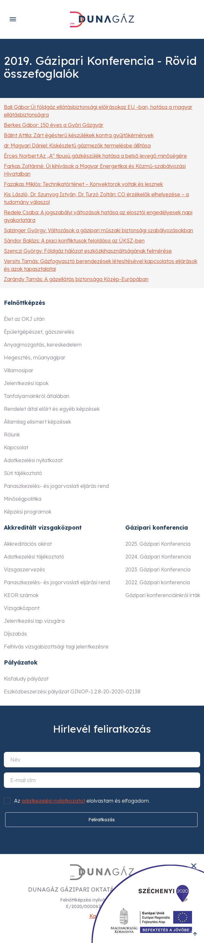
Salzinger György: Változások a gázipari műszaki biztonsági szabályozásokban (98, 230)
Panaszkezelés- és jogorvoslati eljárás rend (56, 486)
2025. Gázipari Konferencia (158, 544)
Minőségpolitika (22, 499)
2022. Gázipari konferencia (157, 582)
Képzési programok (27, 511)
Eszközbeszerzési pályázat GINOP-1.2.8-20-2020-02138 (72, 691)
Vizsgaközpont (22, 608)
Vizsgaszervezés (24, 569)
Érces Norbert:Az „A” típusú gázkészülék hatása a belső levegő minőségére (95, 156)
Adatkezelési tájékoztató (34, 556)
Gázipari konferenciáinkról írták (162, 595)
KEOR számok (21, 595)
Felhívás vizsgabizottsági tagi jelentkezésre (56, 646)
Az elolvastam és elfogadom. (82, 801)
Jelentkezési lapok (26, 383)
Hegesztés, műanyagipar (35, 357)
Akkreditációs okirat (28, 544)
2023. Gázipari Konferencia (158, 569)
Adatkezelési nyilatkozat (33, 460)
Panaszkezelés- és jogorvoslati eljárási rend (57, 582)
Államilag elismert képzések (37, 422)
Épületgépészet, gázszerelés (39, 332)
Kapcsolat (16, 447)
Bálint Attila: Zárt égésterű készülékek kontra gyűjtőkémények (79, 135)
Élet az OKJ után (24, 319)
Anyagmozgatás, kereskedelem (43, 344)
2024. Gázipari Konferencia (158, 556)
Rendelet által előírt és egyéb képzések (52, 409)
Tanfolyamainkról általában (36, 396)
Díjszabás (15, 633)
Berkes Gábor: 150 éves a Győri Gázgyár (53, 125)
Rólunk (12, 434)
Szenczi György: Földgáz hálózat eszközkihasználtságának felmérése (88, 251)
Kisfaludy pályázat (26, 678)
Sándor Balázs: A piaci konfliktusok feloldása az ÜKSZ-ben (74, 240)
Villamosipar (18, 370)
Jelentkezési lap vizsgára (34, 621)
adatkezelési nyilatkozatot (53, 801)
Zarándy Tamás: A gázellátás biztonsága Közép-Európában (76, 279)
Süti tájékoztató (23, 473)
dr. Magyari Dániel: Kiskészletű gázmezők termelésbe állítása (77, 145)
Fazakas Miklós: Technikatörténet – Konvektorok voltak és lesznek (83, 184)
